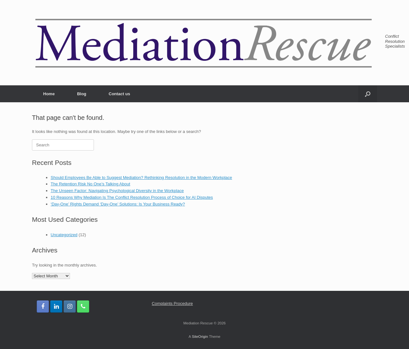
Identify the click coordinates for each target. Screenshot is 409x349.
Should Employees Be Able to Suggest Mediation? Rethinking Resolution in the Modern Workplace (141, 177)
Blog (81, 93)
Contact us (119, 93)
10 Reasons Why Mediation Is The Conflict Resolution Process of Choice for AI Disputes (132, 197)
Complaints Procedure (172, 303)
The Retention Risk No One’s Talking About (90, 184)
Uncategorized (64, 234)
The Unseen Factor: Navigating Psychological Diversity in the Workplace (117, 190)
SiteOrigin (200, 336)
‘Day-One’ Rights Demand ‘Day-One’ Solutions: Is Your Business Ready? (118, 204)
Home (49, 93)
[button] (367, 93)
